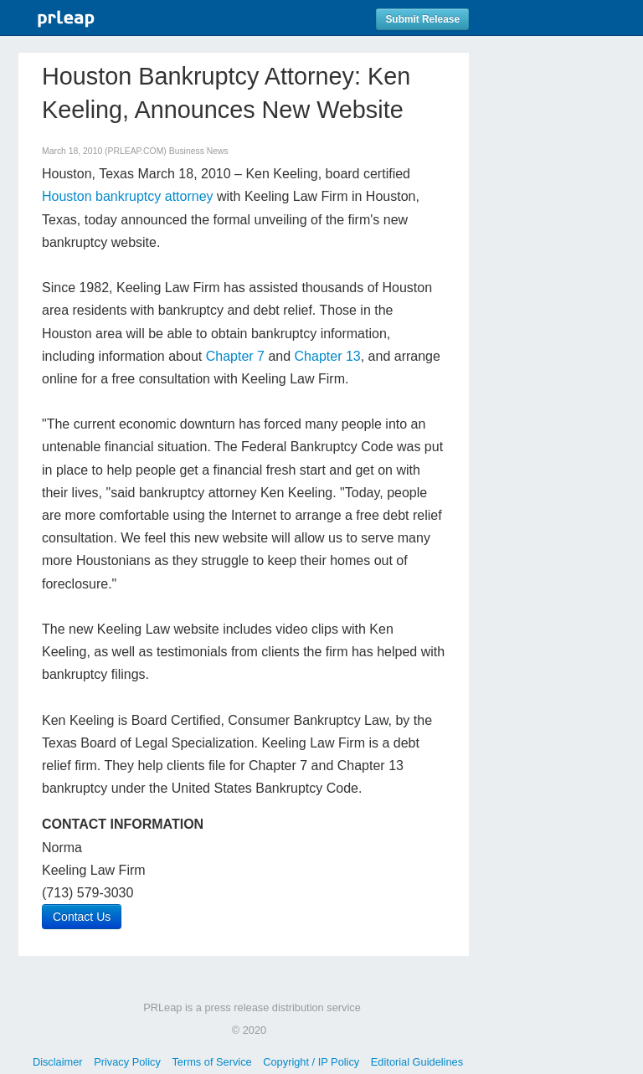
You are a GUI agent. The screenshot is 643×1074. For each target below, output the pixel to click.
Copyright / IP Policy (311, 1062)
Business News (199, 151)
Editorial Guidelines (417, 1062)
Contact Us (82, 916)
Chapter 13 (328, 356)
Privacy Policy (127, 1062)
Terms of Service (211, 1062)
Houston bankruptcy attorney (127, 196)
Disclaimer (58, 1062)
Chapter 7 (235, 356)
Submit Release (422, 19)
